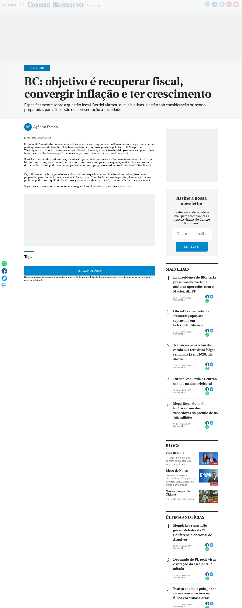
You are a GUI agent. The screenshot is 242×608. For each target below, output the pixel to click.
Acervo (94, 5)
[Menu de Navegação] (10, 5)
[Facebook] (214, 6)
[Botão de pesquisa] (21, 5)
